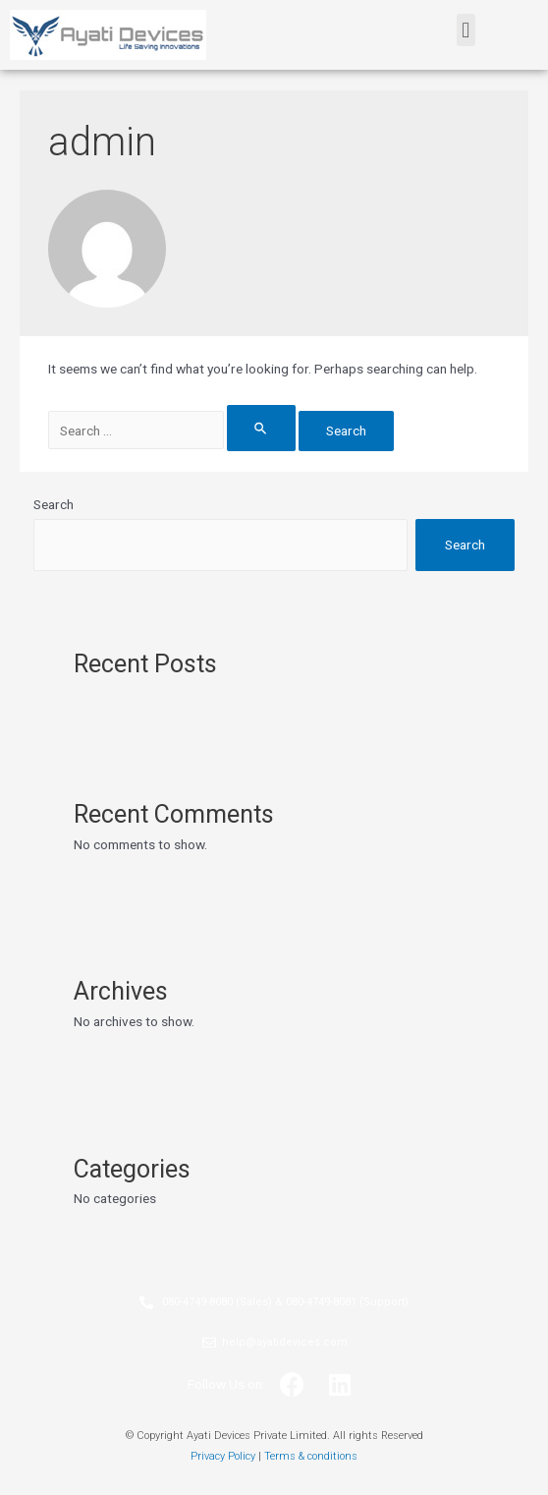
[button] (466, 30)
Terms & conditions (310, 1456)
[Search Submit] (261, 428)
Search (53, 504)
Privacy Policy (223, 1456)
